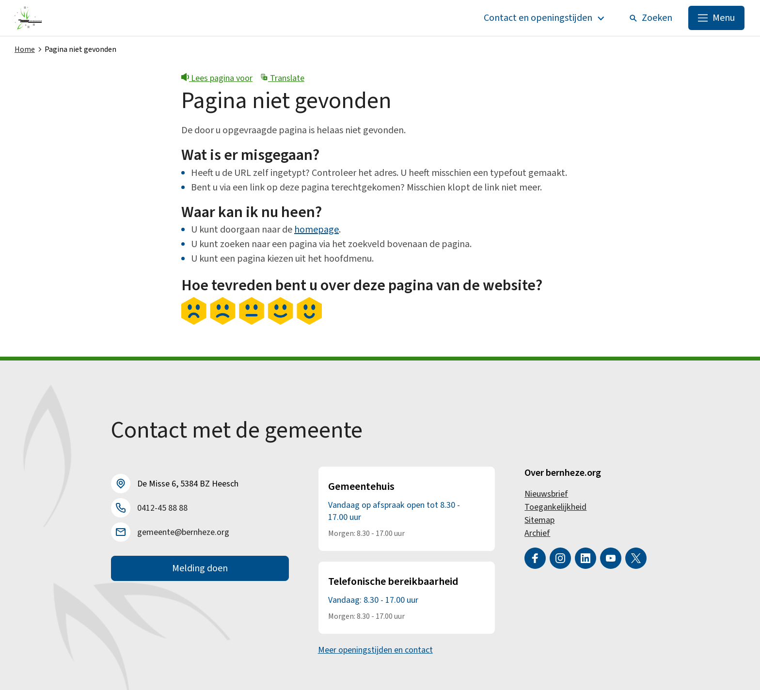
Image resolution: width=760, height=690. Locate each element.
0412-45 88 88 (162, 508)
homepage (316, 229)
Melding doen (200, 568)
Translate (282, 78)
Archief (537, 533)
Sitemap (539, 520)
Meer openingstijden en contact (375, 650)
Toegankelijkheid (555, 507)
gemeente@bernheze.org (183, 532)
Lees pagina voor (217, 78)
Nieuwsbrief (546, 494)
